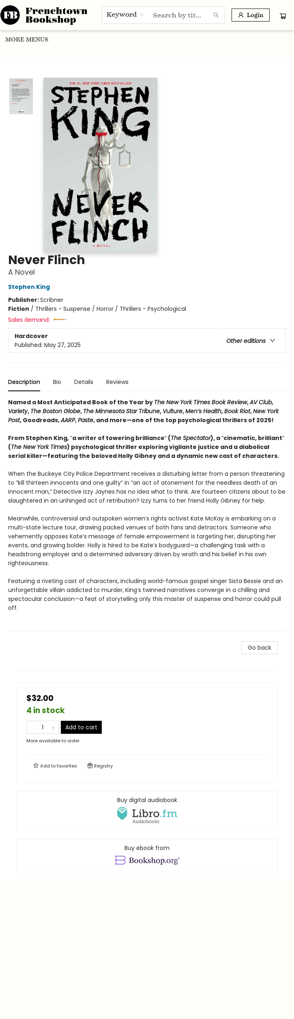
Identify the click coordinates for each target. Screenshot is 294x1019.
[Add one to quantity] (53, 727)
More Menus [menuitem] (257, 39)
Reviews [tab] (117, 382)
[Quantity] (42, 727)
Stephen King (30, 287)
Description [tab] (24, 382)
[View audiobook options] (147, 811)
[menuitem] (15, 39)
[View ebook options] (147, 855)
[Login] (251, 15)
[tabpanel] (147, 514)
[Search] (216, 15)
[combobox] (125, 14)
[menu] (147, 39)
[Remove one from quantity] (32, 727)
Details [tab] (83, 382)
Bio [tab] (57, 382)
